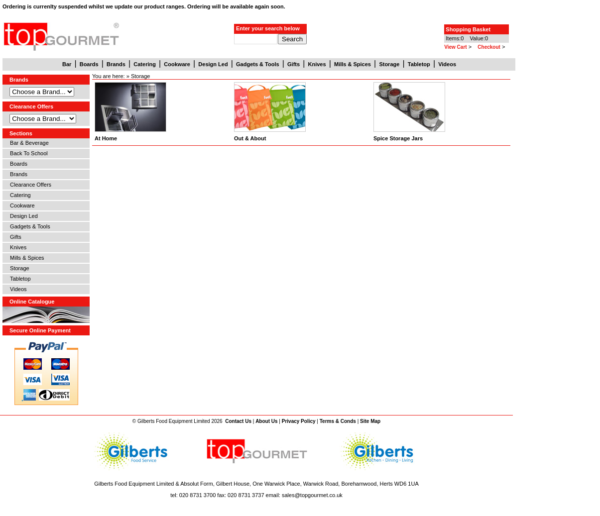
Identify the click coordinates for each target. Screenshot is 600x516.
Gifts (14, 237)
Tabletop (19, 279)
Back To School (27, 153)
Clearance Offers (29, 185)
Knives (16, 247)
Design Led (22, 216)
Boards (17, 164)
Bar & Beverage (28, 143)
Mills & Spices (25, 258)
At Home (106, 138)
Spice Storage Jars (398, 138)
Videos (17, 289)
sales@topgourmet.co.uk (312, 495)
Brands (17, 174)
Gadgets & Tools (28, 226)
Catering (19, 195)
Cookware (21, 205)
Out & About (250, 138)
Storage (18, 268)
